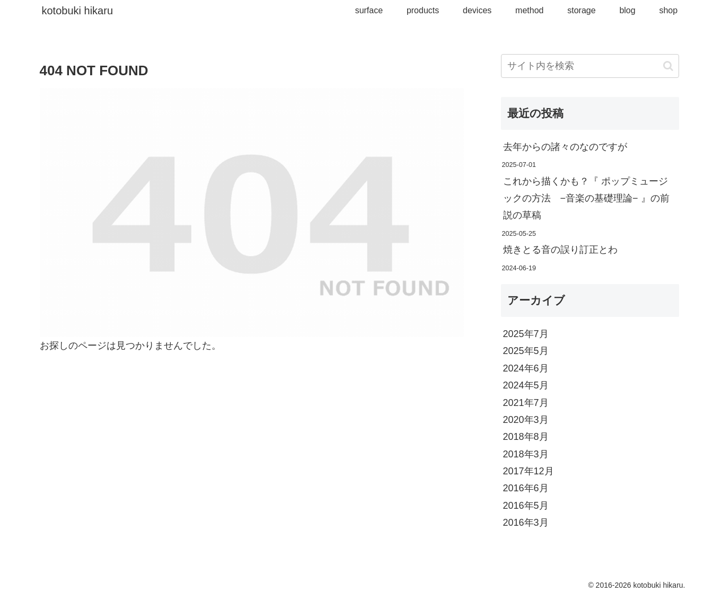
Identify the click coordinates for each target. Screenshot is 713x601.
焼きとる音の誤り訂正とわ (560, 249)
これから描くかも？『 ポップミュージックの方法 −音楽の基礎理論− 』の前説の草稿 (586, 198)
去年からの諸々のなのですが (565, 147)
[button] (668, 66)
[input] (590, 66)
